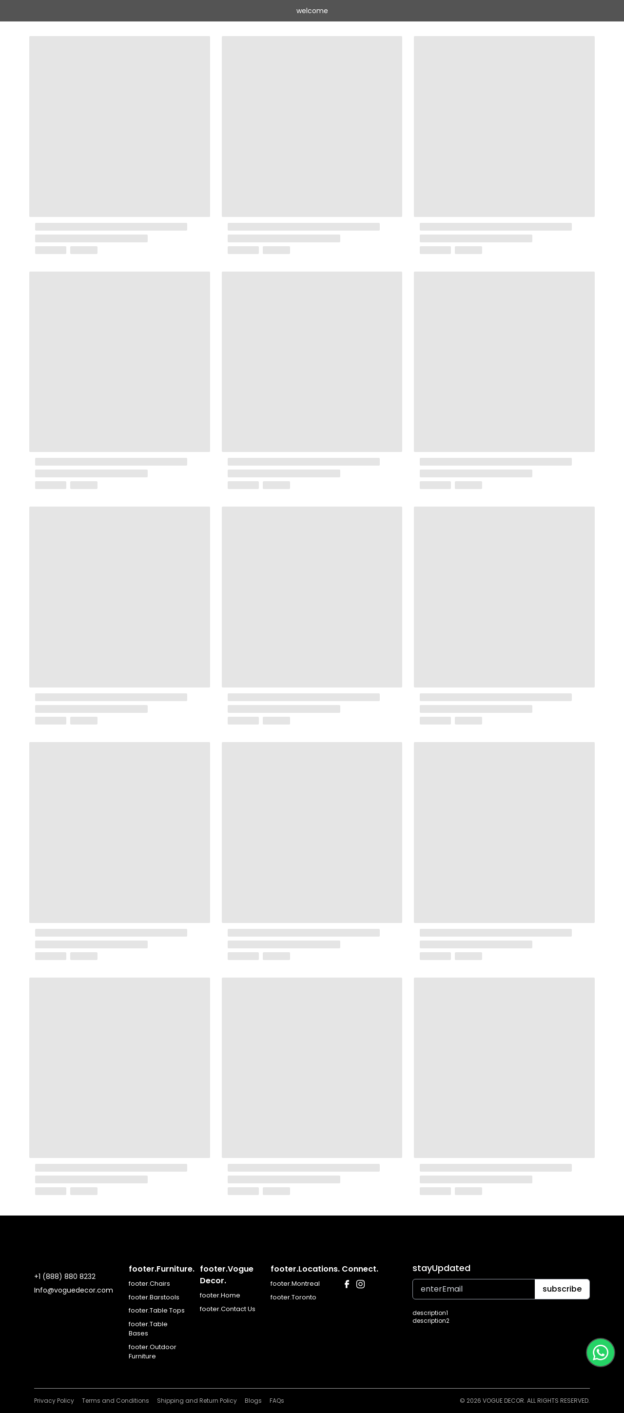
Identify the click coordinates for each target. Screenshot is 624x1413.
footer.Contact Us (227, 1309)
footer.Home (220, 1295)
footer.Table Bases (148, 1328)
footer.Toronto (293, 1297)
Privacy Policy (54, 1400)
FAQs (277, 1400)
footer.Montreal (295, 1283)
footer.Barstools (154, 1297)
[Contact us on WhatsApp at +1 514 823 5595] (600, 1352)
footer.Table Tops (157, 1310)
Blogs (253, 1400)
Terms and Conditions (115, 1400)
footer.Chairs (149, 1283)
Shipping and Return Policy (197, 1400)
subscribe (562, 1289)
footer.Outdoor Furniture (152, 1351)
